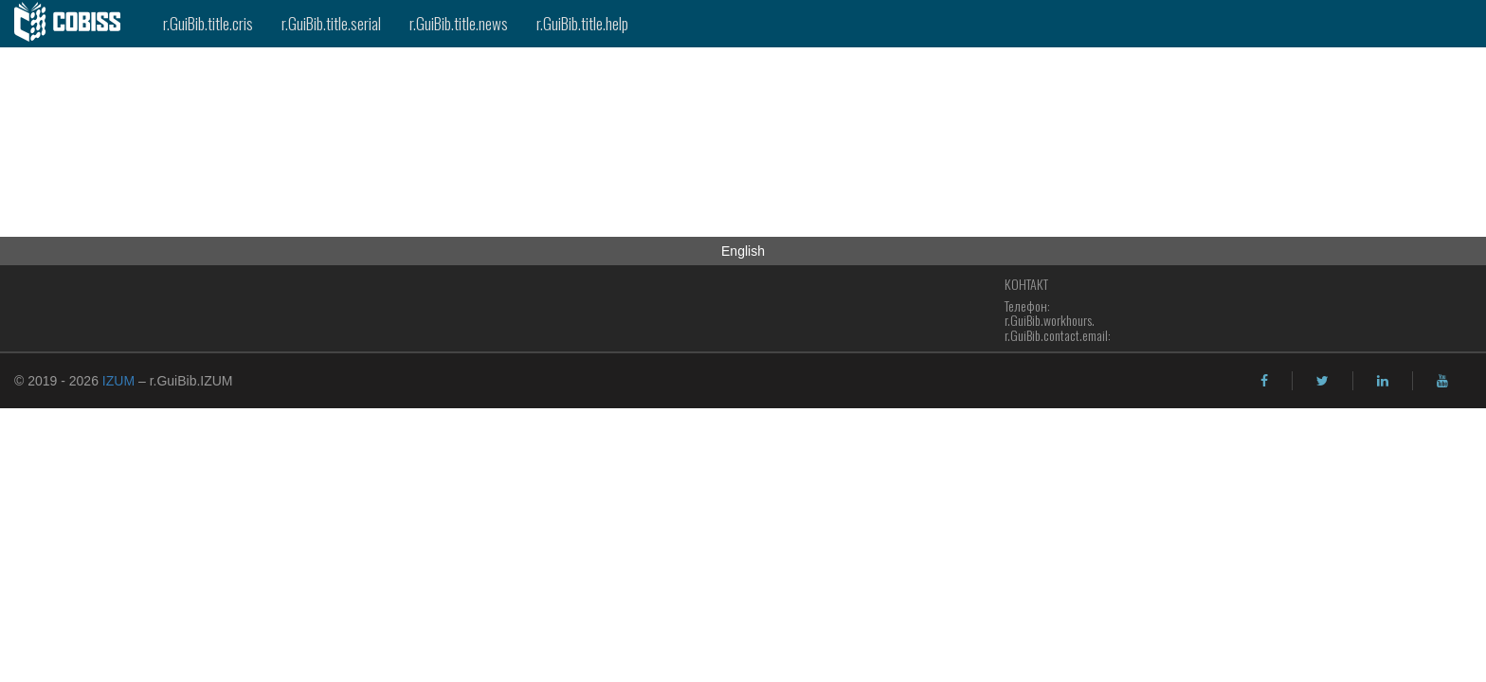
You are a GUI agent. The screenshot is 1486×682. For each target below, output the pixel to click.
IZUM (118, 380)
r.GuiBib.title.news (458, 23)
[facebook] (1264, 380)
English (743, 251)
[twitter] (1322, 380)
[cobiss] (74, 23)
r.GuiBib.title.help (582, 23)
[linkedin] (1382, 380)
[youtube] (1442, 380)
